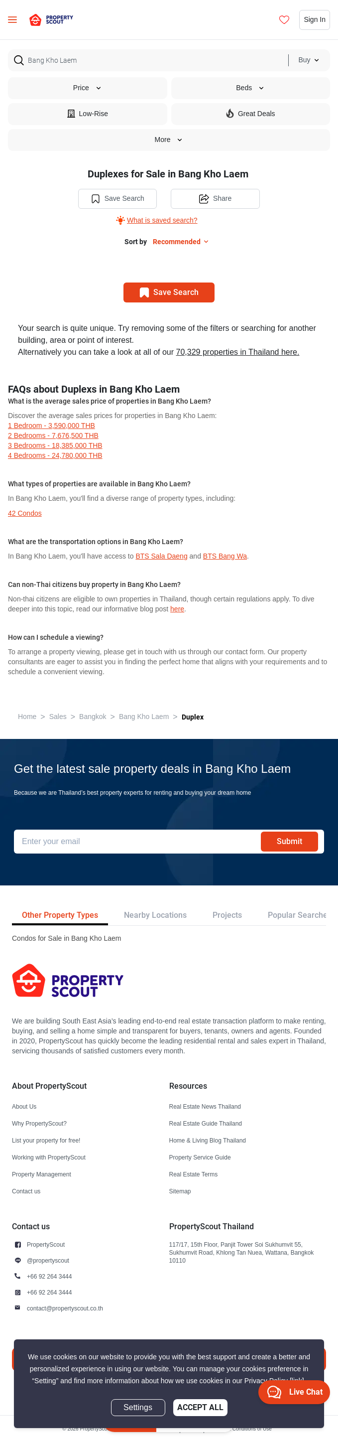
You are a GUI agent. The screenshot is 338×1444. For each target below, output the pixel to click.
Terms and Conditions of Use (239, 1429)
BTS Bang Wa (225, 556)
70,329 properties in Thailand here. (238, 352)
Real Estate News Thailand (205, 1106)
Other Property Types (60, 915)
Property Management (41, 1174)
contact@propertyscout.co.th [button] (65, 1308)
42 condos (25, 513)
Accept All (200, 1407)
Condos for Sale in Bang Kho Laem (66, 938)
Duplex (193, 717)
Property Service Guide (200, 1157)
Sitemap (180, 1191)
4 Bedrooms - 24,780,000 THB (55, 455)
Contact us (26, 1191)
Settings (137, 1408)
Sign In (315, 19)
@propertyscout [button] (48, 1260)
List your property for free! (46, 1140)
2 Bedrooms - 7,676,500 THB (53, 436)
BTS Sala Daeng (161, 556)
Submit (289, 841)
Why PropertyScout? (39, 1123)
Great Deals (250, 113)
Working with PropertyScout (49, 1157)
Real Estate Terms (193, 1174)
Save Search (117, 199)
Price (87, 88)
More (169, 140)
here (177, 609)
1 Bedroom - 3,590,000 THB (51, 426)
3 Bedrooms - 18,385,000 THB (55, 445)
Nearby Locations (155, 915)
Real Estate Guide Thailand (205, 1123)
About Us (24, 1106)
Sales (58, 717)
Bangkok (92, 717)
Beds (250, 88)
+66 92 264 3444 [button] (49, 1276)
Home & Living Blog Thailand (207, 1140)
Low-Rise (87, 113)
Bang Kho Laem (144, 717)
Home (27, 717)
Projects (227, 915)
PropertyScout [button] (46, 1244)
